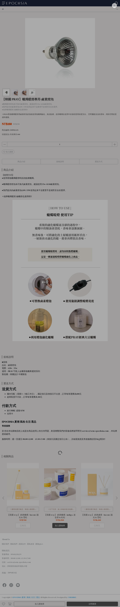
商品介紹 (21, 161)
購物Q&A (39, 544)
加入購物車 (39, 604)
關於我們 (5, 544)
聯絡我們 (13, 544)
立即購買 (92, 604)
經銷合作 (22, 544)
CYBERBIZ (72, 597)
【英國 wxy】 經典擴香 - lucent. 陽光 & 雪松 (97, 516)
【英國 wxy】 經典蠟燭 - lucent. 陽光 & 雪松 (23, 516)
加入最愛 (8, 152)
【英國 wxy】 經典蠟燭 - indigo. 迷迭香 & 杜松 (60, 516)
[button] (116, 498)
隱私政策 (30, 544)
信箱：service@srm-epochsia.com (16, 562)
